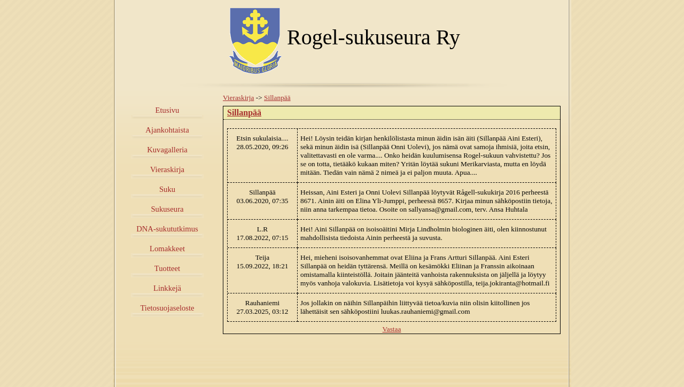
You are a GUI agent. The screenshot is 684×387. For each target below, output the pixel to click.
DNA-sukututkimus (167, 229)
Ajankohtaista (167, 130)
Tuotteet (167, 268)
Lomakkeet (167, 248)
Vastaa (392, 329)
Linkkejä (167, 288)
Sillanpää (277, 98)
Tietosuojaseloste (167, 308)
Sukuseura (167, 209)
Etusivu (168, 110)
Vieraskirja (167, 169)
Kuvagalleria (167, 149)
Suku (167, 189)
